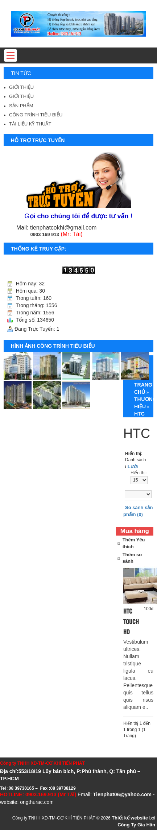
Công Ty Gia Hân (136, 824)
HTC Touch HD (131, 621)
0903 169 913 (44, 234)
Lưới (133, 466)
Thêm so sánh (132, 558)
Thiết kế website (130, 818)
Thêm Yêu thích (134, 543)
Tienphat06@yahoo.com (122, 794)
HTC (139, 414)
